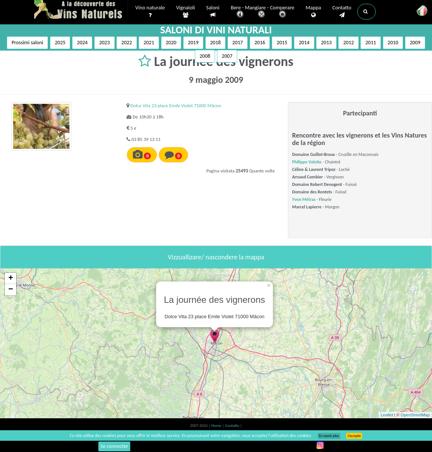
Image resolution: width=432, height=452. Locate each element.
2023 (104, 42)
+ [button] (10, 278)
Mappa (313, 11)
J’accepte (354, 436)
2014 (304, 42)
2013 (326, 42)
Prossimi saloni (27, 42)
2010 (393, 42)
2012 (348, 42)
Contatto (341, 11)
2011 (370, 42)
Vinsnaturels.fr (81, 10)
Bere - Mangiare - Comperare (263, 12)
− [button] (10, 289)
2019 (193, 42)
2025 (60, 42)
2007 (227, 56)
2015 (282, 42)
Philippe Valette (306, 162)
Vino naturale (150, 11)
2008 (205, 56)
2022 (126, 42)
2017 (237, 42)
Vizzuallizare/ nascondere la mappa (216, 257)
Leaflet (387, 415)
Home (216, 425)
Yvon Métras (303, 199)
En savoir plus (329, 436)
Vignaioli (185, 11)
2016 (259, 42)
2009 (415, 42)
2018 (215, 42)
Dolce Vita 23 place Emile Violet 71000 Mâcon (175, 105)
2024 (82, 42)
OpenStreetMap (415, 415)
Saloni (212, 11)
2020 (171, 42)
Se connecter (114, 446)
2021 (148, 42)
